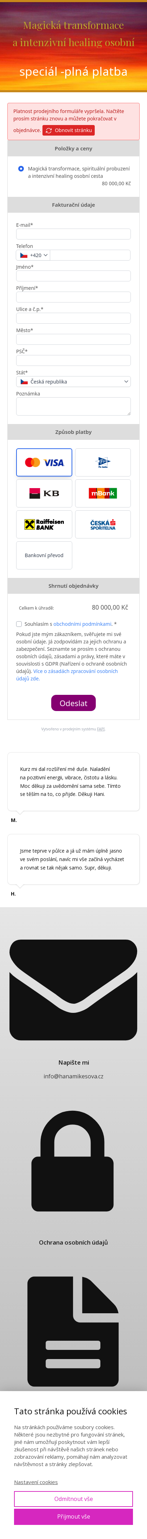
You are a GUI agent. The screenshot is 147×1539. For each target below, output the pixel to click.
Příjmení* (27, 288)
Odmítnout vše (73, 1499)
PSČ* (22, 351)
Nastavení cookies (36, 1481)
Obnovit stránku (68, 130)
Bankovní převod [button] (44, 555)
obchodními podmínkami (82, 624)
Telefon (24, 246)
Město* (24, 330)
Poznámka (28, 393)
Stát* (22, 372)
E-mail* (24, 225)
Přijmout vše (73, 1516)
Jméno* (25, 266)
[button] (44, 462)
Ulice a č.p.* (30, 309)
